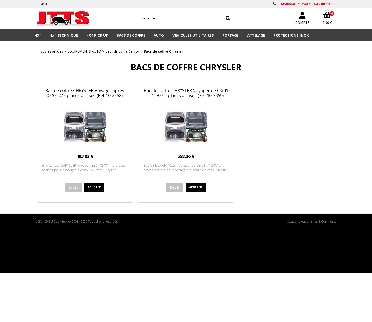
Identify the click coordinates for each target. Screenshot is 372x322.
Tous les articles (50, 51)
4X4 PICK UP (97, 35)
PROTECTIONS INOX (291, 35)
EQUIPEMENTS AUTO (84, 51)
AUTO (159, 35)
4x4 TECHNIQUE (64, 35)
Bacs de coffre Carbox (122, 51)
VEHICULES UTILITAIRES (193, 35)
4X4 (38, 35)
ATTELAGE (256, 35)
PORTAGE (230, 35)
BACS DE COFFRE (130, 35)
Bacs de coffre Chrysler (163, 51)
